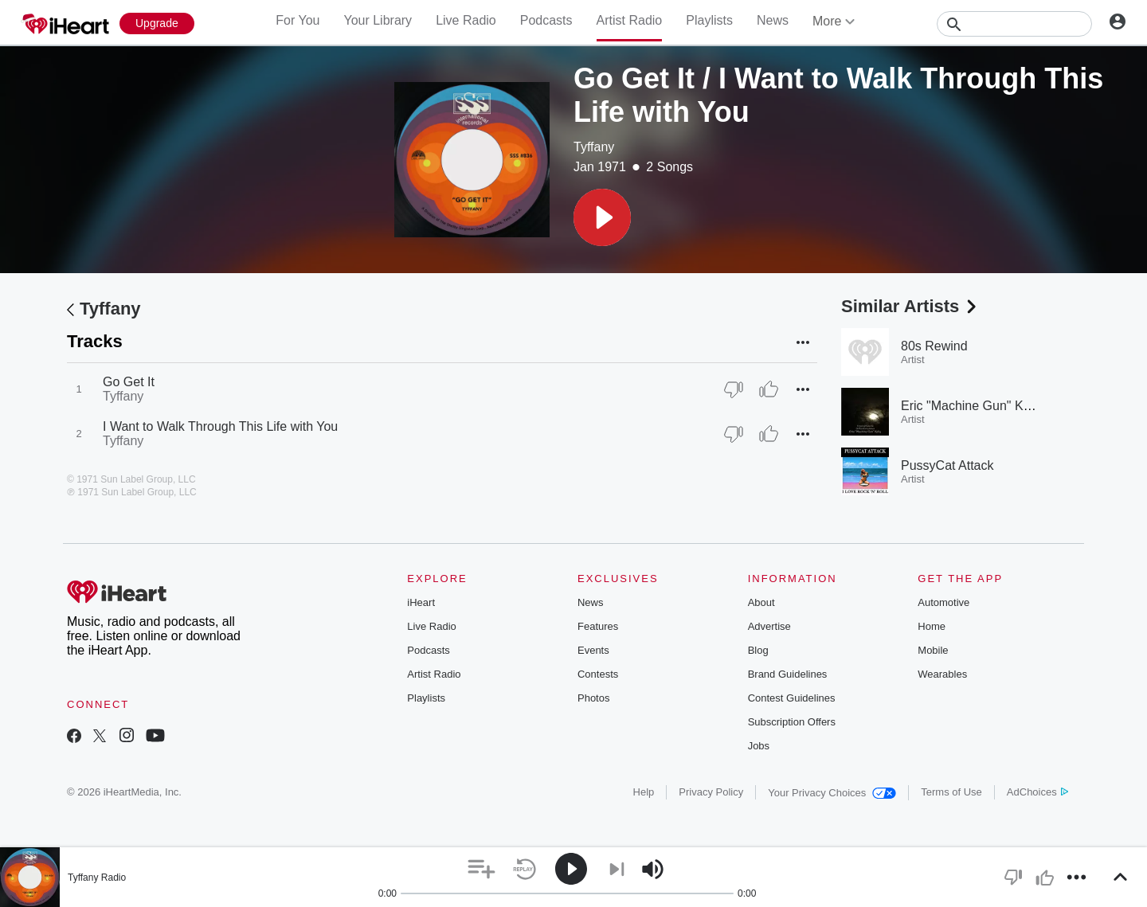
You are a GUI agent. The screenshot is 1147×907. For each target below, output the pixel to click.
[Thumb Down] (733, 389)
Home (931, 626)
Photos (593, 698)
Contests (597, 674)
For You (297, 20)
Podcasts (546, 20)
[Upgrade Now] (156, 23)
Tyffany (594, 147)
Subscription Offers (792, 722)
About (761, 602)
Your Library (377, 20)
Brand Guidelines (788, 674)
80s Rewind (934, 346)
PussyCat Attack (947, 465)
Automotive (943, 602)
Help (644, 792)
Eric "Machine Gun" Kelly (972, 405)
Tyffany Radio (97, 877)
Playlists (709, 20)
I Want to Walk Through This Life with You (220, 426)
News (773, 20)
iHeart (421, 602)
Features (597, 626)
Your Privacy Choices (832, 793)
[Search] (1014, 24)
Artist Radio (630, 20)
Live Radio (466, 20)
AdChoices (1037, 792)
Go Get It (129, 382)
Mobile (933, 650)
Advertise (769, 626)
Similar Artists (910, 306)
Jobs (758, 746)
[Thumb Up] (768, 389)
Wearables (942, 674)
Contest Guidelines (792, 698)
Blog (758, 650)
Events (593, 650)
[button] (602, 217)
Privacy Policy (711, 792)
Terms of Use (951, 792)
